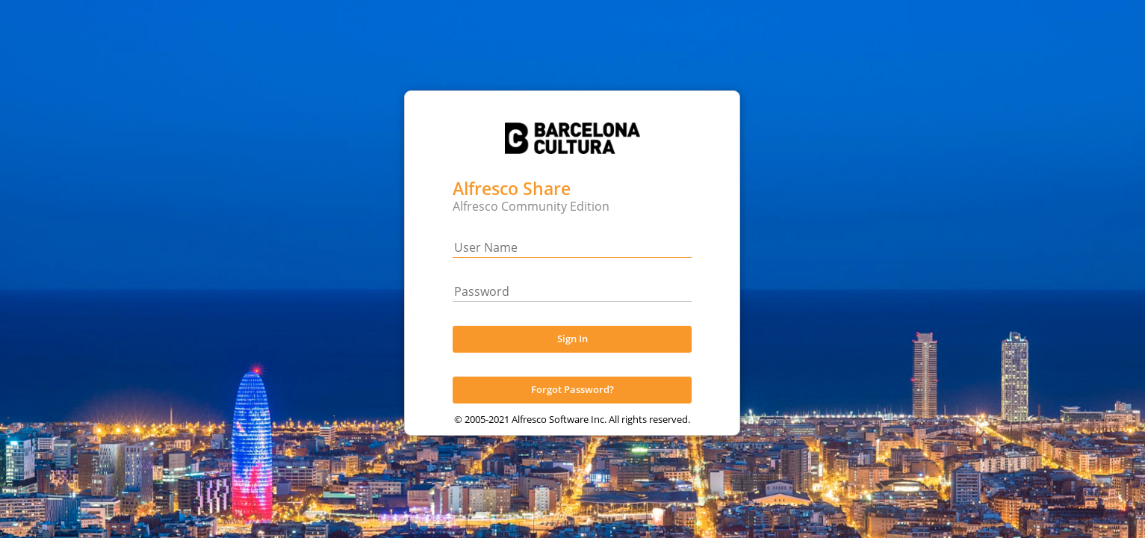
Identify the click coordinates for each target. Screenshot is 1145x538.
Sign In (572, 354)
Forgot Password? (572, 405)
